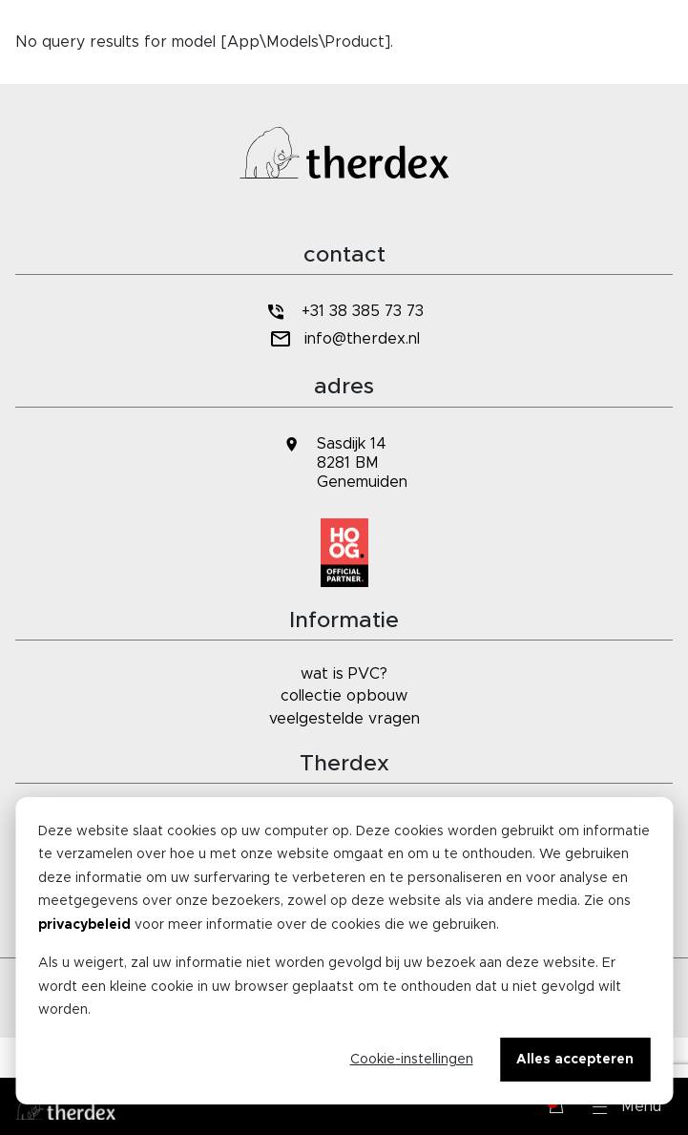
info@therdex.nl (344, 339)
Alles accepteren (575, 1059)
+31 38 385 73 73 (343, 312)
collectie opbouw (344, 696)
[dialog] (344, 950)
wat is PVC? (344, 674)
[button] (627, 1106)
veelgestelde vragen (344, 718)
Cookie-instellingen (411, 1059)
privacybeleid (84, 925)
